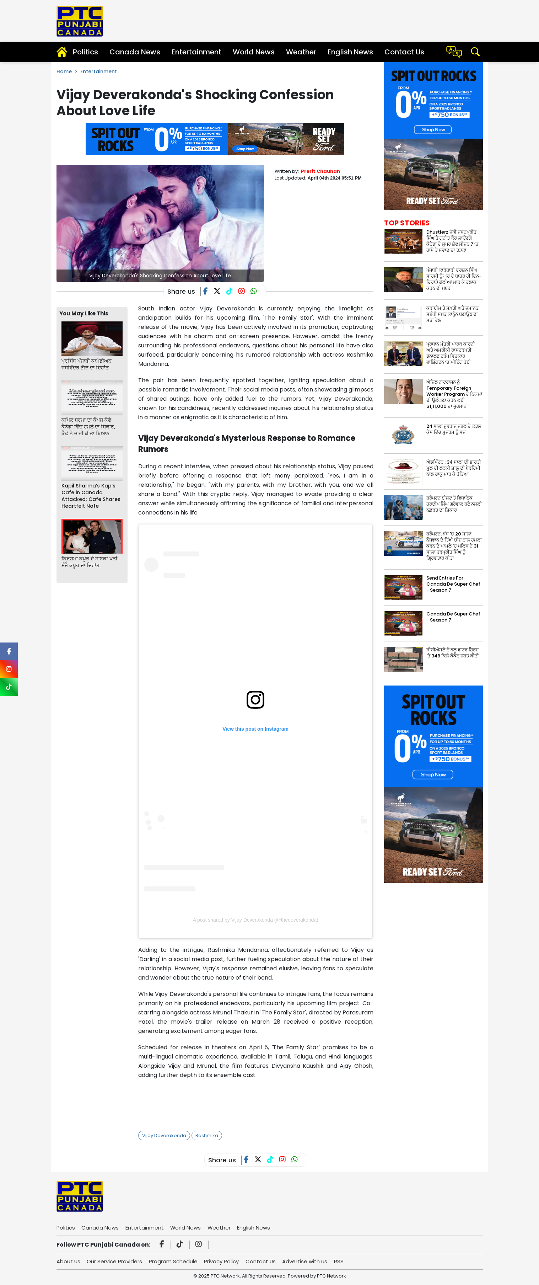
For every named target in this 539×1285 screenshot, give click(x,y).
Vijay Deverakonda (164, 1135)
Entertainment (196, 52)
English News (350, 52)
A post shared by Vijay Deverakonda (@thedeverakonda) (255, 920)
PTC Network (331, 1276)
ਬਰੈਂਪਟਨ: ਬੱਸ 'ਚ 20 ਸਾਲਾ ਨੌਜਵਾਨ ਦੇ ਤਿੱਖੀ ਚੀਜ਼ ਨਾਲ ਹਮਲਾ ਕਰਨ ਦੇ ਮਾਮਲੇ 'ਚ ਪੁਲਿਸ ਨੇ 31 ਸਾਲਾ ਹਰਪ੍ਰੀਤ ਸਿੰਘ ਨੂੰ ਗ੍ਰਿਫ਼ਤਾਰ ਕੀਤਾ (454, 545)
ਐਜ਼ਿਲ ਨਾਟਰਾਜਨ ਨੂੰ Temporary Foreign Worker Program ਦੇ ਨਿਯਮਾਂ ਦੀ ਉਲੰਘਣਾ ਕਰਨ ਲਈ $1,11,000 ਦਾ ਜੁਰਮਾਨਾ (454, 394)
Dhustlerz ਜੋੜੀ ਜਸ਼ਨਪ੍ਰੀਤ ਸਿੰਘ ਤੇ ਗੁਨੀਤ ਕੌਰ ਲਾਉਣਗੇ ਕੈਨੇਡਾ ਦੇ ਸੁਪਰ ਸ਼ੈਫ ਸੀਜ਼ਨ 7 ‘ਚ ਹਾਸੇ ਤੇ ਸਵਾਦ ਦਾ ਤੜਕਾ (452, 241)
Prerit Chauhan (320, 171)
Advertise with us (306, 1261)
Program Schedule (174, 1261)
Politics (85, 52)
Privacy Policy (222, 1261)
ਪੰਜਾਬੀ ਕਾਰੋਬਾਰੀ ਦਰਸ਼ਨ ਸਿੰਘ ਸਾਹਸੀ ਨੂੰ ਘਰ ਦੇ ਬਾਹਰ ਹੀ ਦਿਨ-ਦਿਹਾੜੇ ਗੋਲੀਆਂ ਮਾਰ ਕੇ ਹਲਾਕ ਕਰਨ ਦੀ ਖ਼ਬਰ (453, 279)
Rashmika (206, 1135)
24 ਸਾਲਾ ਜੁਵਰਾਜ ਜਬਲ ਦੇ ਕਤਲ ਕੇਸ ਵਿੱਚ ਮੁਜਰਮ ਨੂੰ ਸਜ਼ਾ (453, 429)
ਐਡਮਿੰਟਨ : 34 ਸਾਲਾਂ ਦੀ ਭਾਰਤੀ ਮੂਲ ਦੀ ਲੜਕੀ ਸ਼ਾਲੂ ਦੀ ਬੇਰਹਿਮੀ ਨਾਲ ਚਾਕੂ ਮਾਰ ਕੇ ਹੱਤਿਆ (453, 468)
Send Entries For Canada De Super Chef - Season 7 (453, 584)
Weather (301, 52)
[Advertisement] (267, 1103)
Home (64, 71)
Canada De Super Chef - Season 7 (453, 616)
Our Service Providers (115, 1261)
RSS (340, 1261)
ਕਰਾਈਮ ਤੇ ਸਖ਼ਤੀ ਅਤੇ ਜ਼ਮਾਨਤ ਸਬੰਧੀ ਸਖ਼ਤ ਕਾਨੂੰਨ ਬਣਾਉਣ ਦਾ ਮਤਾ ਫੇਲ (452, 314)
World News (254, 52)
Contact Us (404, 52)
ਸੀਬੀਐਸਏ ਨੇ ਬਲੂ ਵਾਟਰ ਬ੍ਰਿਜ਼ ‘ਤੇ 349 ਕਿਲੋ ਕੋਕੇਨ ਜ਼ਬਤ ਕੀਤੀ (452, 652)
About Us (68, 1261)
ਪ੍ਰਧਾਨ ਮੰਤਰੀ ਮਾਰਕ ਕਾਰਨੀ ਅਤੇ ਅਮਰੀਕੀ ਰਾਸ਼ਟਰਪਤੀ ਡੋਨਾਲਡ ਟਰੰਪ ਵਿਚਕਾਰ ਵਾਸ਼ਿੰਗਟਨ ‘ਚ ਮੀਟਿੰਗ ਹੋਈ (450, 353)
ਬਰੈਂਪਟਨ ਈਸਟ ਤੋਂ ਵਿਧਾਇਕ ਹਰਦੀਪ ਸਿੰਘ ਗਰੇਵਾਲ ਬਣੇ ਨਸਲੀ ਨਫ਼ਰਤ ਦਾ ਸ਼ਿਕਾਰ (454, 504)
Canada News (134, 52)
